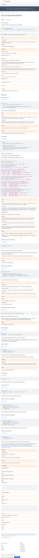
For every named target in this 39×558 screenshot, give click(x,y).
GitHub (2, 546)
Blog (2, 544)
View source (3, 99)
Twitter (2, 548)
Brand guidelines (22, 549)
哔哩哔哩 (2, 549)
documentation (25, 8)
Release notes (22, 546)
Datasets (3, 4)
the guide (27, 122)
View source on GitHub (6, 19)
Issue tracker (22, 544)
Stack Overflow (22, 548)
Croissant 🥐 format (17, 8)
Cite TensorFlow (22, 551)
